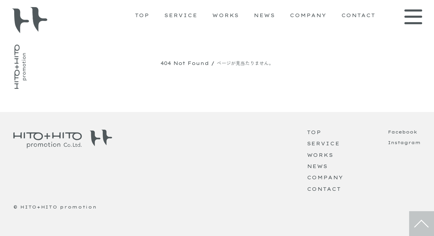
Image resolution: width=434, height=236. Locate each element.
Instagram (404, 142)
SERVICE (180, 15)
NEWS (264, 15)
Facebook (402, 132)
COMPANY (308, 15)
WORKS (225, 15)
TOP (142, 15)
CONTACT (358, 15)
